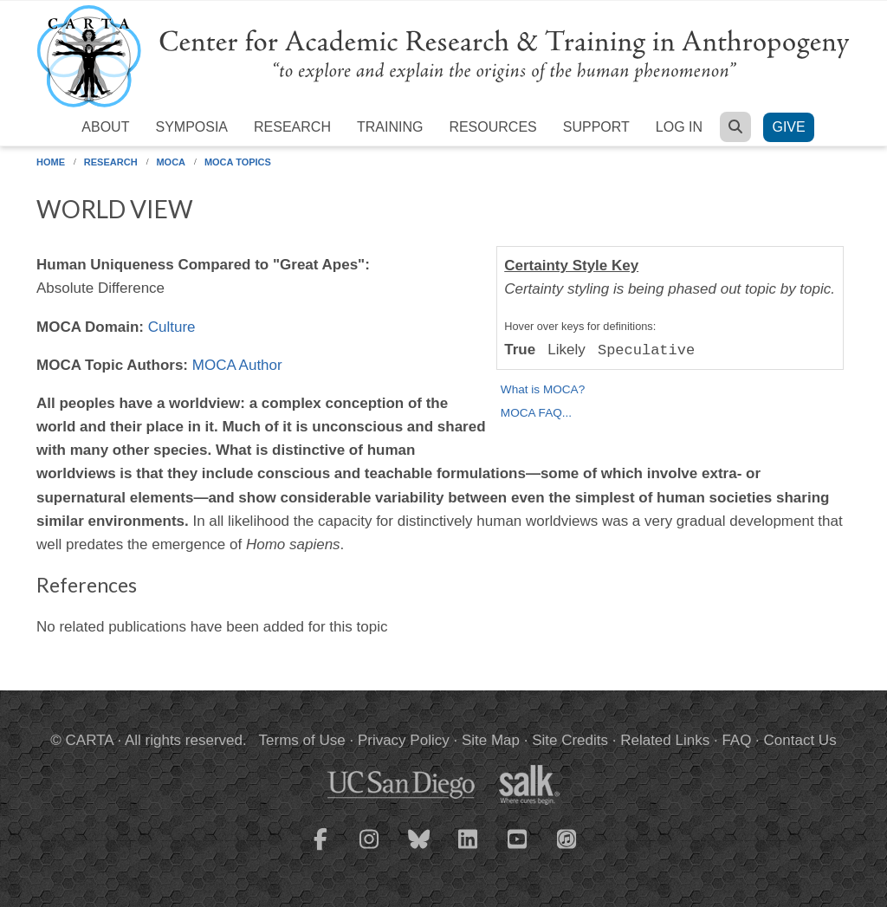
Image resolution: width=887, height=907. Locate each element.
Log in (679, 127)
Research (292, 127)
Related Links (664, 740)
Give (788, 127)
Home (50, 162)
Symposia (191, 127)
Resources (492, 127)
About (105, 127)
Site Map (491, 740)
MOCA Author (237, 365)
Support (596, 127)
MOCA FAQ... (536, 412)
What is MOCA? (543, 389)
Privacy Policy (404, 740)
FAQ (736, 740)
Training (390, 127)
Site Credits (570, 740)
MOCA (170, 162)
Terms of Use (302, 740)
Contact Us (800, 740)
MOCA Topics (237, 162)
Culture (172, 327)
